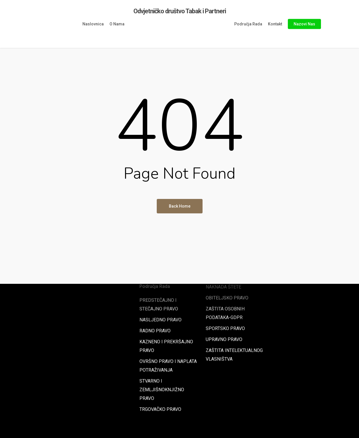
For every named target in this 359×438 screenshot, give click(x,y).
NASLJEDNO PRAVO (160, 320)
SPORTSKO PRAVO (225, 328)
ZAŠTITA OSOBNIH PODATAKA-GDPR (225, 313)
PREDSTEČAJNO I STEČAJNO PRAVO (158, 304)
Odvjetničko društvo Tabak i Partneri (179, 11)
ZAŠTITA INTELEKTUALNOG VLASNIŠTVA (234, 355)
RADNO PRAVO (155, 330)
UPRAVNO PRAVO (224, 339)
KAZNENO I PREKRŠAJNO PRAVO (166, 346)
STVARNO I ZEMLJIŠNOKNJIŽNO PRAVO (161, 389)
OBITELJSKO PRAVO (227, 298)
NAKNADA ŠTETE (223, 287)
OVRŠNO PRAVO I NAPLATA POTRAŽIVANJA (168, 366)
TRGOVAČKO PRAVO (160, 409)
